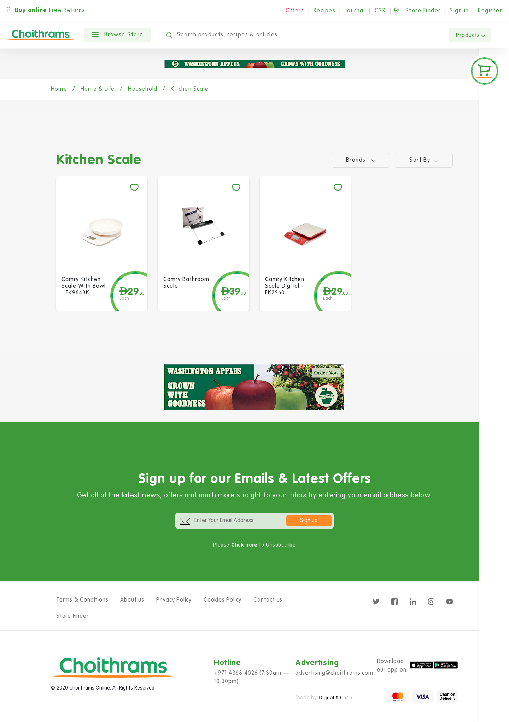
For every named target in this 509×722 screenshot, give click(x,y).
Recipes (325, 11)
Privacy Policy (174, 600)
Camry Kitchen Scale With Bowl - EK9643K (84, 286)
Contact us (267, 600)
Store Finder (72, 616)
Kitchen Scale (190, 89)
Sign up (309, 521)
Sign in (459, 11)
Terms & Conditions (82, 600)
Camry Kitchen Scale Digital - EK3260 (284, 286)
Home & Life (98, 89)
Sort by (423, 160)
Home (59, 89)
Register (490, 11)
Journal (355, 11)
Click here (244, 545)
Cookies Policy (222, 600)
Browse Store (118, 35)
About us (132, 600)
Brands (361, 160)
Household (142, 89)
